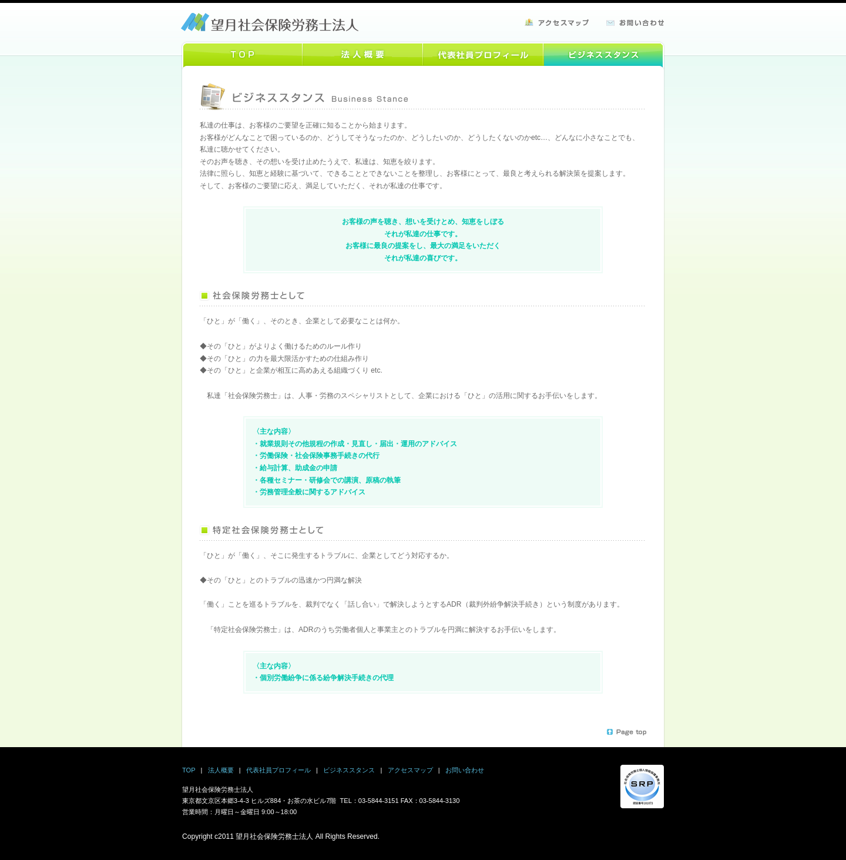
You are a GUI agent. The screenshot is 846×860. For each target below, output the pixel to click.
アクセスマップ (410, 770)
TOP (188, 770)
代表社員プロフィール (278, 770)
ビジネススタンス (349, 770)
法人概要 (221, 770)
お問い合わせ (464, 770)
